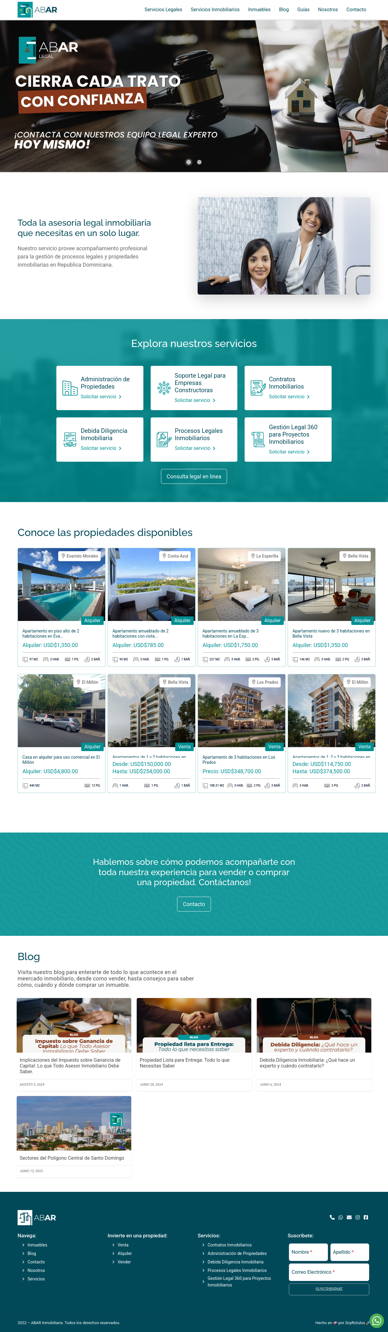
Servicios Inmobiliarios (215, 9)
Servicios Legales (163, 9)
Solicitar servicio (102, 396)
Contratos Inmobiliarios (286, 383)
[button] (188, 162)
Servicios (36, 1278)
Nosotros (328, 9)
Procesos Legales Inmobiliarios (199, 434)
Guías (303, 9)
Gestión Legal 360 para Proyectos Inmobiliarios (293, 434)
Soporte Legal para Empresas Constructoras (200, 383)
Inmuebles (259, 9)
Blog (284, 9)
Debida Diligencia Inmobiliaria (104, 434)
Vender (124, 1261)
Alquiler (125, 1253)
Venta (123, 1245)
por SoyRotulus (354, 1322)
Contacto (356, 9)
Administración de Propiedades (105, 383)
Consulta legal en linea (194, 476)
